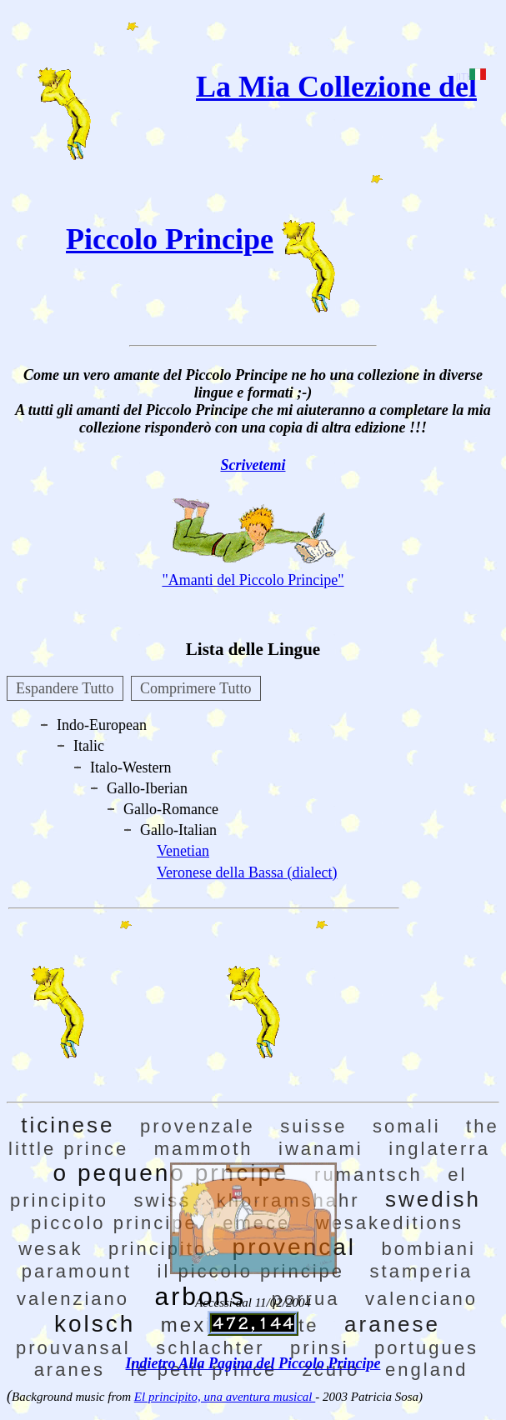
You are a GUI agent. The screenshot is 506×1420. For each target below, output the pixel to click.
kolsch (94, 1324)
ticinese (67, 1125)
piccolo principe (114, 1222)
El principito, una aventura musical (224, 1396)
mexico (200, 1324)
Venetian (183, 850)
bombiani (429, 1248)
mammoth (203, 1148)
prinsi (319, 1348)
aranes (69, 1369)
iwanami (320, 1148)
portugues (426, 1348)
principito (157, 1248)
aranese (392, 1324)
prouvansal (73, 1348)
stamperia (421, 1271)
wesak (50, 1248)
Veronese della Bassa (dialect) (247, 872)
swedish (433, 1199)
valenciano (421, 1298)
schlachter (210, 1348)
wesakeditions (389, 1222)
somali (407, 1126)
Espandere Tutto (65, 688)
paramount (77, 1271)
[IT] (470, 77)
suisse (313, 1126)
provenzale (197, 1126)
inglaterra (439, 1148)
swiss (163, 1200)
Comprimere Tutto (196, 688)
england (426, 1369)
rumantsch (368, 1174)
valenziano (73, 1298)
